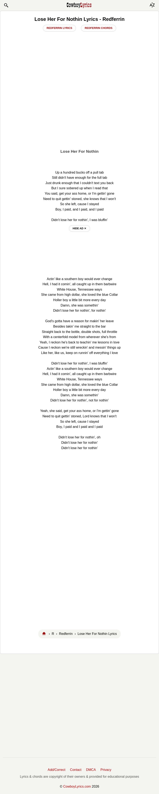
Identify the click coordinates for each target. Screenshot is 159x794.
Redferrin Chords (98, 28)
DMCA (91, 770)
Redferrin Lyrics (59, 28)
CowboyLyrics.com (77, 786)
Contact (75, 770)
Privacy (105, 770)
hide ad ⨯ (80, 228)
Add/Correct (56, 770)
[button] (6, 5)
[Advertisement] (79, 117)
